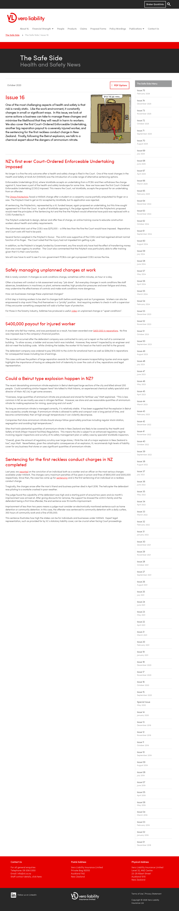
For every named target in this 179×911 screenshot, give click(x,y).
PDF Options (119, 85)
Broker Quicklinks (155, 4)
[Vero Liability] (26, 17)
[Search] (169, 4)
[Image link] (153, 92)
